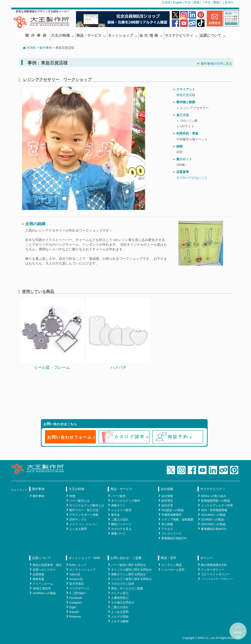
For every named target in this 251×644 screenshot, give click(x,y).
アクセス (167, 529)
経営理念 (167, 500)
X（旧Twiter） (78, 593)
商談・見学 (168, 558)
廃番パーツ (118, 533)
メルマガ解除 (120, 621)
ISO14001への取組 (213, 514)
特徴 (72, 496)
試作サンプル (78, 519)
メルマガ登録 (120, 616)
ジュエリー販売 (121, 510)
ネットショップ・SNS (84, 558)
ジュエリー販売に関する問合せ (131, 579)
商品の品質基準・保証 (47, 565)
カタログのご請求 (122, 583)
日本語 (166, 2)
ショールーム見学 (173, 569)
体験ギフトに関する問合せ (128, 574)
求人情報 (167, 524)
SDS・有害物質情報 (214, 510)
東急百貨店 (184, 95)
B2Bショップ (77, 565)
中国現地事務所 (171, 514)
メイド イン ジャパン (83, 524)
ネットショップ (122, 35)
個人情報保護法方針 (214, 565)
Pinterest (75, 616)
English (178, 2)
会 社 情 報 (151, 35)
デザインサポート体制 (83, 514)
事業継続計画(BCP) (174, 538)
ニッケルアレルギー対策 (217, 505)
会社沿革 (167, 505)
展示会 (115, 514)
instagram (75, 602)
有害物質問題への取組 (215, 500)
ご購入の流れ (120, 519)
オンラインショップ (82, 569)
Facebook (75, 597)
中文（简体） (193, 2)
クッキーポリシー (212, 569)
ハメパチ (118, 367)
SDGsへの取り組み (213, 496)
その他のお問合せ (122, 602)
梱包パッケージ (121, 524)
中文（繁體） (213, 2)
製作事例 (37, 35)
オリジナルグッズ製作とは (86, 505)
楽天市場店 (76, 583)
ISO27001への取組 (213, 524)
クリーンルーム (43, 583)
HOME (29, 47)
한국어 (229, 2)
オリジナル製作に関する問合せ (131, 569)
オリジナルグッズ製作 (125, 500)
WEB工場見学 (42, 588)
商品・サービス (91, 35)
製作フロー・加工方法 (83, 510)
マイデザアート (79, 588)
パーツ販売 (118, 496)
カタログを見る (121, 529)
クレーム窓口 (120, 593)
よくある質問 (78, 529)
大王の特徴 (62, 35)
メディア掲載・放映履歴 (177, 519)
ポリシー (206, 558)
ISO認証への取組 (172, 510)
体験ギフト (118, 505)
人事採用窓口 (120, 597)
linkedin (74, 612)
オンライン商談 (171, 565)
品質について (213, 35)
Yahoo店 (74, 574)
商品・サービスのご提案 (127, 588)
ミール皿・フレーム (52, 367)
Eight (72, 607)
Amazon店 (76, 579)
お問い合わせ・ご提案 (126, 558)
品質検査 (38, 574)
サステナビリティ (181, 35)
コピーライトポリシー (215, 574)
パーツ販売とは (79, 500)
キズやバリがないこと (192, 177)
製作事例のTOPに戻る (214, 63)
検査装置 (38, 579)
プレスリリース (171, 533)
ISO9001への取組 (212, 519)
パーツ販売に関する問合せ (128, 565)
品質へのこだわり (44, 569)
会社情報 (167, 489)
